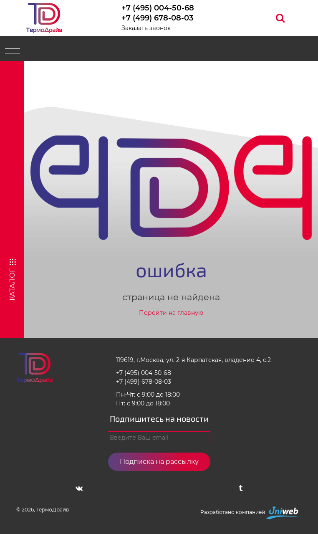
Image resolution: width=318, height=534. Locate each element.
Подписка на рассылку (159, 462)
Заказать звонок (146, 28)
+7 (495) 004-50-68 (157, 8)
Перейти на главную (171, 312)
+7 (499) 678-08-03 (157, 18)
